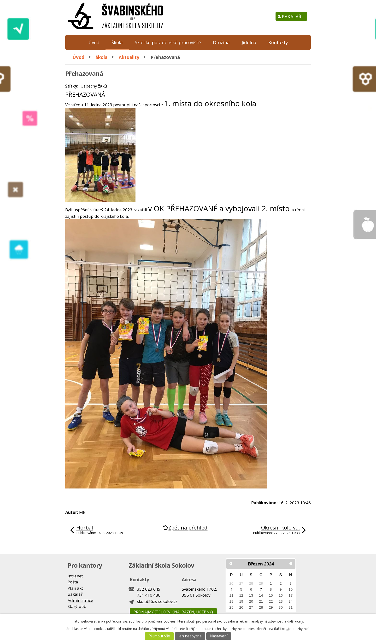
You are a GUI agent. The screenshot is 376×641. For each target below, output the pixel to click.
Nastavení (219, 636)
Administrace (80, 600)
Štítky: (71, 86)
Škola (117, 42)
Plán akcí (76, 588)
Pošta (73, 582)
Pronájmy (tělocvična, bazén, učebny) (173, 612)
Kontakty (278, 42)
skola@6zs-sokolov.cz (157, 601)
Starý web (77, 606)
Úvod (94, 42)
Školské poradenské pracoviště (168, 42)
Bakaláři (292, 16)
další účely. (295, 621)
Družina (221, 42)
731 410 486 (148, 595)
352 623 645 (148, 589)
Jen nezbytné (190, 636)
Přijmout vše (159, 636)
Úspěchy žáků (94, 86)
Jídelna (249, 42)
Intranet (75, 576)
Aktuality (129, 57)
